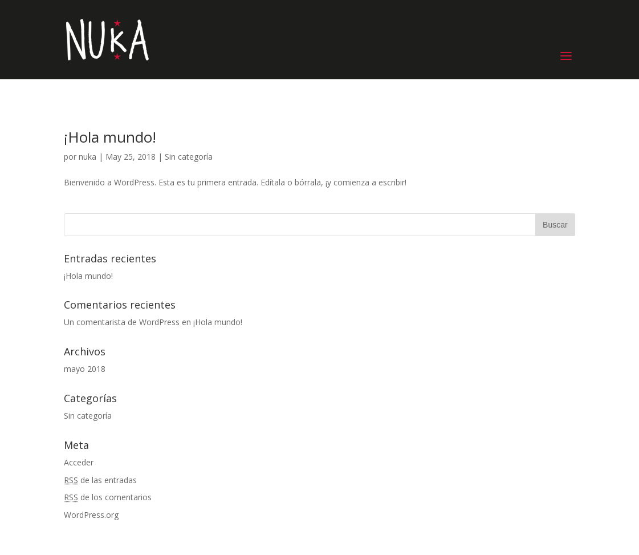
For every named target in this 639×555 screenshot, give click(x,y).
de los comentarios (108, 497)
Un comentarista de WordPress (122, 322)
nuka (87, 156)
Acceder (78, 462)
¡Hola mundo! (110, 137)
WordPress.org (91, 514)
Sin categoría (189, 156)
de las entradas (100, 480)
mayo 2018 (84, 368)
